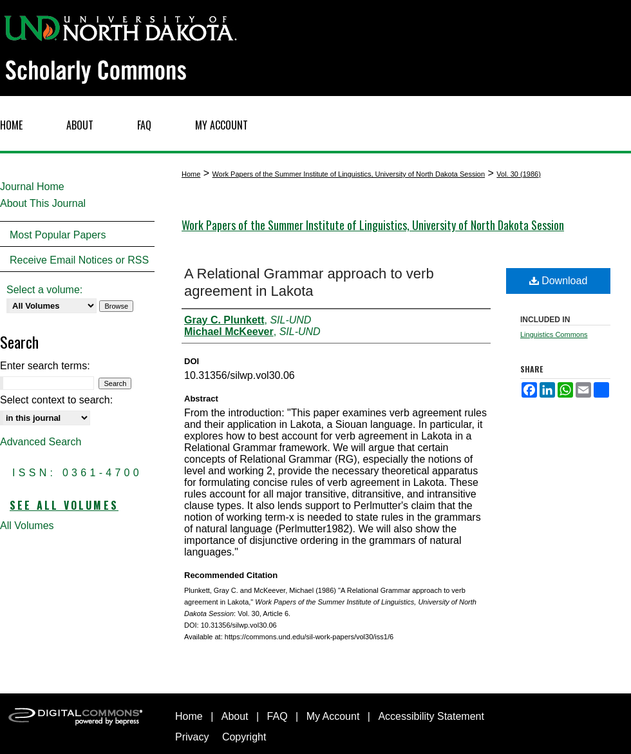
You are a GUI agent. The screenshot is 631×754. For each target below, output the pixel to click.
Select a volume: (44, 289)
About (235, 716)
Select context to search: (56, 399)
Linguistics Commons (554, 334)
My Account (333, 716)
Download (558, 280)
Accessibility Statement (431, 716)
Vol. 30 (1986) (518, 174)
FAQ (277, 716)
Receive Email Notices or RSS (79, 260)
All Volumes (27, 525)
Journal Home (32, 186)
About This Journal (43, 203)
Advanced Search (40, 441)
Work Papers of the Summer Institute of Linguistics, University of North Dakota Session (348, 174)
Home (191, 174)
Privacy (192, 736)
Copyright (244, 736)
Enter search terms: (45, 365)
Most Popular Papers (58, 234)
